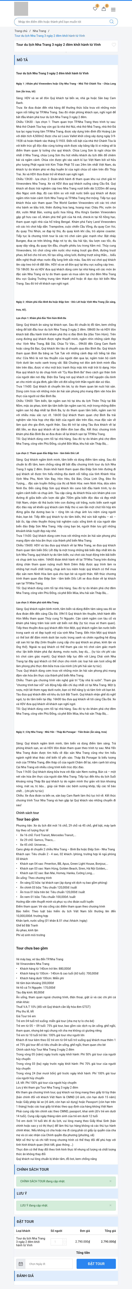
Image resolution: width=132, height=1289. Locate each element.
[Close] (110, 1181)
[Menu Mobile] (114, 9)
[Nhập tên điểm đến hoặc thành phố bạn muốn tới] (60, 22)
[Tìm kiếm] (112, 22)
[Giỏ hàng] (103, 9)
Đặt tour (96, 1264)
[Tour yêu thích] (94, 9)
